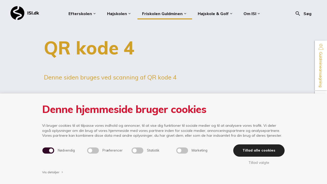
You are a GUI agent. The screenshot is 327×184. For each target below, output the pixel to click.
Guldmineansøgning (321, 65)
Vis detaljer (53, 172)
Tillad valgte (259, 162)
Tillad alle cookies (258, 150)
